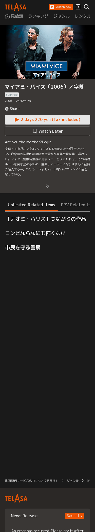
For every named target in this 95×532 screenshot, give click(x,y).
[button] (61, 7)
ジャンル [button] (73, 481)
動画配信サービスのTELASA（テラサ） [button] (32, 481)
